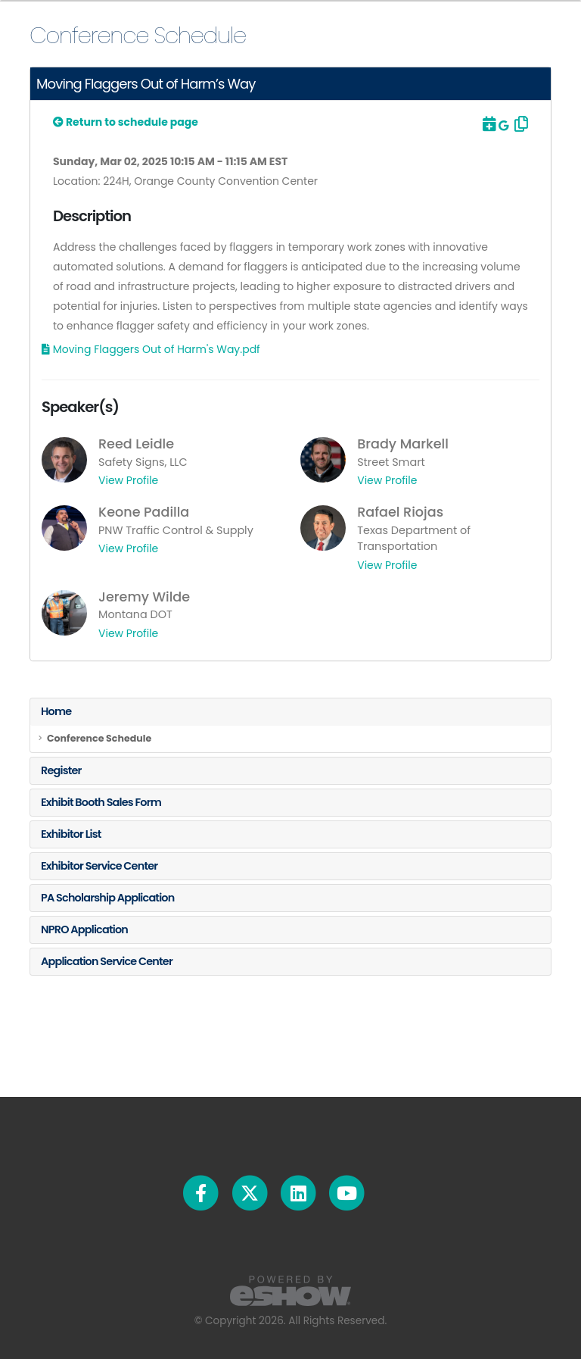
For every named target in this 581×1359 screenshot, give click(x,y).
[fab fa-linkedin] (299, 1192)
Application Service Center (106, 961)
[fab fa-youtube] (347, 1192)
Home (56, 711)
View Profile (128, 480)
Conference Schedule (99, 738)
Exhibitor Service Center (99, 865)
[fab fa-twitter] (250, 1192)
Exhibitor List (71, 834)
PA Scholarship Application (107, 897)
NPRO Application (84, 929)
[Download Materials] (151, 349)
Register (61, 770)
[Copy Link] (519, 124)
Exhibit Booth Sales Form (101, 802)
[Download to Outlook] (488, 124)
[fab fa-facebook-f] (202, 1192)
